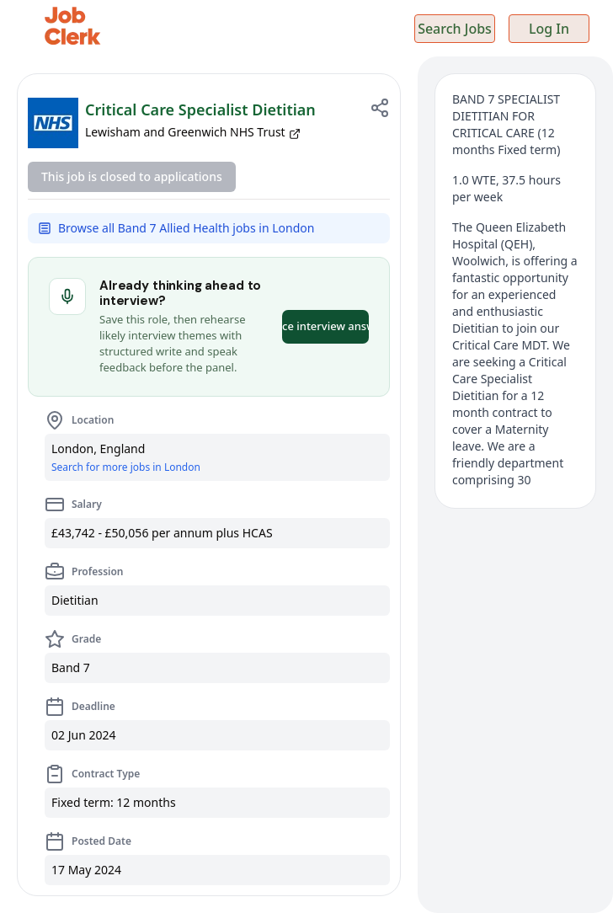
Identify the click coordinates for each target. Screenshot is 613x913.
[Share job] (380, 108)
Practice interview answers (325, 326)
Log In (549, 28)
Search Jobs (455, 28)
